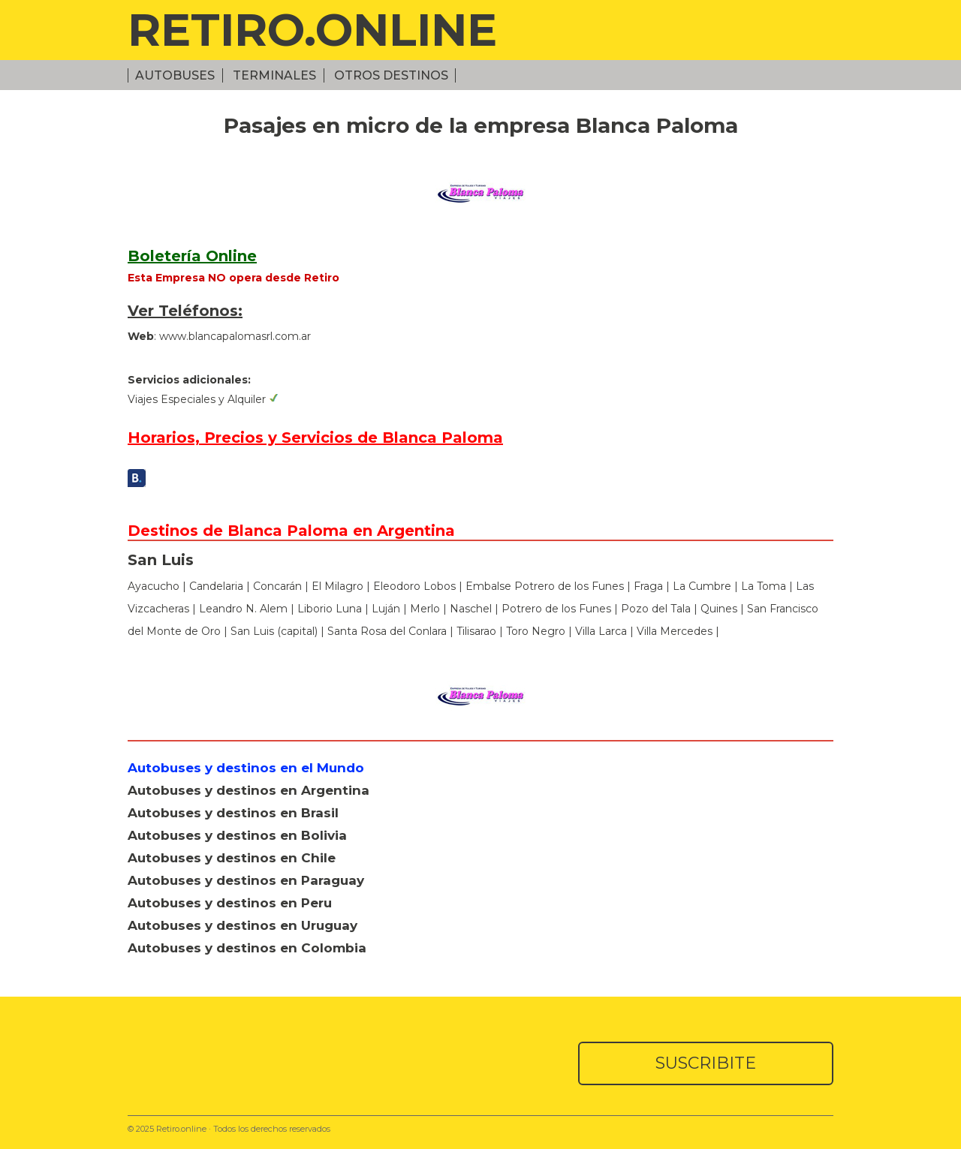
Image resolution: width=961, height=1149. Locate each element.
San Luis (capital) (274, 631)
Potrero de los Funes (556, 608)
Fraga (648, 586)
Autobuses (175, 75)
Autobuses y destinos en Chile (232, 857)
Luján (387, 608)
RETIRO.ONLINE (312, 29)
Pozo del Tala (656, 608)
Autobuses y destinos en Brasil (233, 812)
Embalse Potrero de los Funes (544, 586)
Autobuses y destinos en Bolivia (237, 835)
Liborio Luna (329, 608)
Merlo (425, 608)
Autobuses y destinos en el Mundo (246, 767)
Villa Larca (601, 631)
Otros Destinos (391, 75)
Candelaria (216, 586)
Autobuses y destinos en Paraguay (246, 880)
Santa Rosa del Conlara (387, 631)
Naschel (471, 608)
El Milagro (337, 586)
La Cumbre (702, 586)
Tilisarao (476, 631)
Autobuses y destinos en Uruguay (242, 925)
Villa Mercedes (674, 631)
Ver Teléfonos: (185, 311)
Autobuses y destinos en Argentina (248, 790)
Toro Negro (535, 631)
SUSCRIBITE (705, 1063)
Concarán (277, 586)
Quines (718, 608)
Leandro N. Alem (243, 608)
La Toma (763, 586)
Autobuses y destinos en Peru (230, 902)
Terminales (274, 75)
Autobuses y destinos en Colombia (247, 947)
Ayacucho (153, 586)
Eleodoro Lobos (414, 586)
